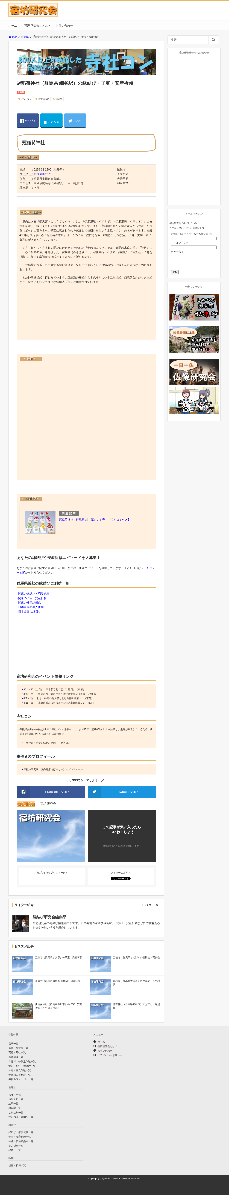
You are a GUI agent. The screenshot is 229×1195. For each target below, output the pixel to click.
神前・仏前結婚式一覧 (20, 1141)
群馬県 (25, 36)
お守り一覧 (14, 1094)
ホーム (12, 25)
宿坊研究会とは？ (107, 1046)
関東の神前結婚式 (29, 602)
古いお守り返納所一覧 (20, 1117)
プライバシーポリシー (110, 1055)
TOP (12, 36)
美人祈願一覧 (15, 1145)
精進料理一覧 (15, 1057)
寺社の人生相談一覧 (19, 1074)
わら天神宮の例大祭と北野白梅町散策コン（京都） (65, 698)
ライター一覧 (151, 905)
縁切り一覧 (14, 1150)
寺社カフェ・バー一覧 (20, 1079)
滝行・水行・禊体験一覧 (22, 1066)
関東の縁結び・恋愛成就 (33, 593)
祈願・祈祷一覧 (17, 1165)
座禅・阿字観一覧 (18, 1048)
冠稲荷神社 (41, 174)
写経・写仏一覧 (17, 1052)
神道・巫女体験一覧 (19, 1070)
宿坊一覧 (13, 1043)
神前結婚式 (43, 99)
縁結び (59, 99)
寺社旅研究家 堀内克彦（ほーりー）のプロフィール (53, 769)
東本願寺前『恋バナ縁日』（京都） (65, 689)
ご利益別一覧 (15, 1112)
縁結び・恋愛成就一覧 (20, 1132)
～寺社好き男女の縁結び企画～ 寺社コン (47, 742)
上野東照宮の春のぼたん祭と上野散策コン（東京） (66, 702)
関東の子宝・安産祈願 (32, 598)
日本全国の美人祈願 (31, 607)
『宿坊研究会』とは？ (36, 25)
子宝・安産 (26, 99)
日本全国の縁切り (29, 611)
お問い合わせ (64, 25)
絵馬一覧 (13, 1103)
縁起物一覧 (14, 1108)
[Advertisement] (86, 313)
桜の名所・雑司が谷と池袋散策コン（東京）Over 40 (67, 693)
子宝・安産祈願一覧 (19, 1136)
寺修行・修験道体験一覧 (22, 1061)
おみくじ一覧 (15, 1099)
